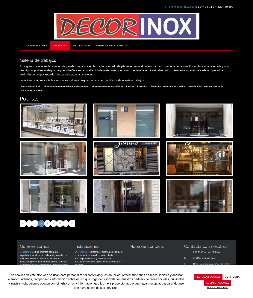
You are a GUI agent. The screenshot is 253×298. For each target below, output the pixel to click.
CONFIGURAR (233, 276)
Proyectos (142, 86)
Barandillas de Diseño (32, 90)
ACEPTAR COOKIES (217, 282)
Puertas (130, 86)
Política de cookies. (217, 287)
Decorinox (25, 252)
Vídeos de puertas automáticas (107, 86)
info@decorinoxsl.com (183, 6)
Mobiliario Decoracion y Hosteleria (206, 86)
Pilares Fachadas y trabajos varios (168, 86)
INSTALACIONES (81, 45)
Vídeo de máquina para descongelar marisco (66, 86)
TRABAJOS (60, 45)
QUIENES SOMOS (38, 45)
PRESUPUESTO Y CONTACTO (112, 45)
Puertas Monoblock (30, 86)
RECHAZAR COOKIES (207, 276)
